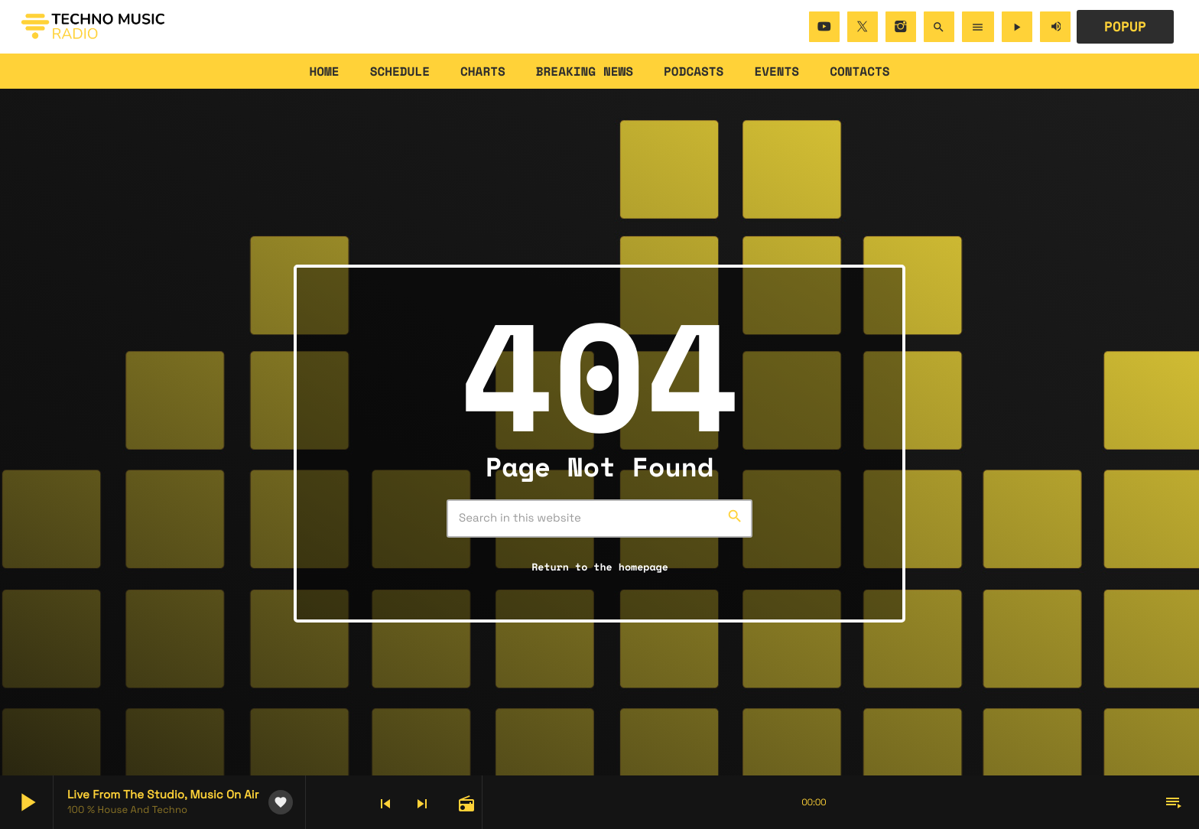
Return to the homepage (599, 566)
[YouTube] (824, 27)
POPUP (1125, 27)
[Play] (1017, 27)
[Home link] (93, 26)
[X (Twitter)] (862, 27)
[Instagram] (901, 27)
